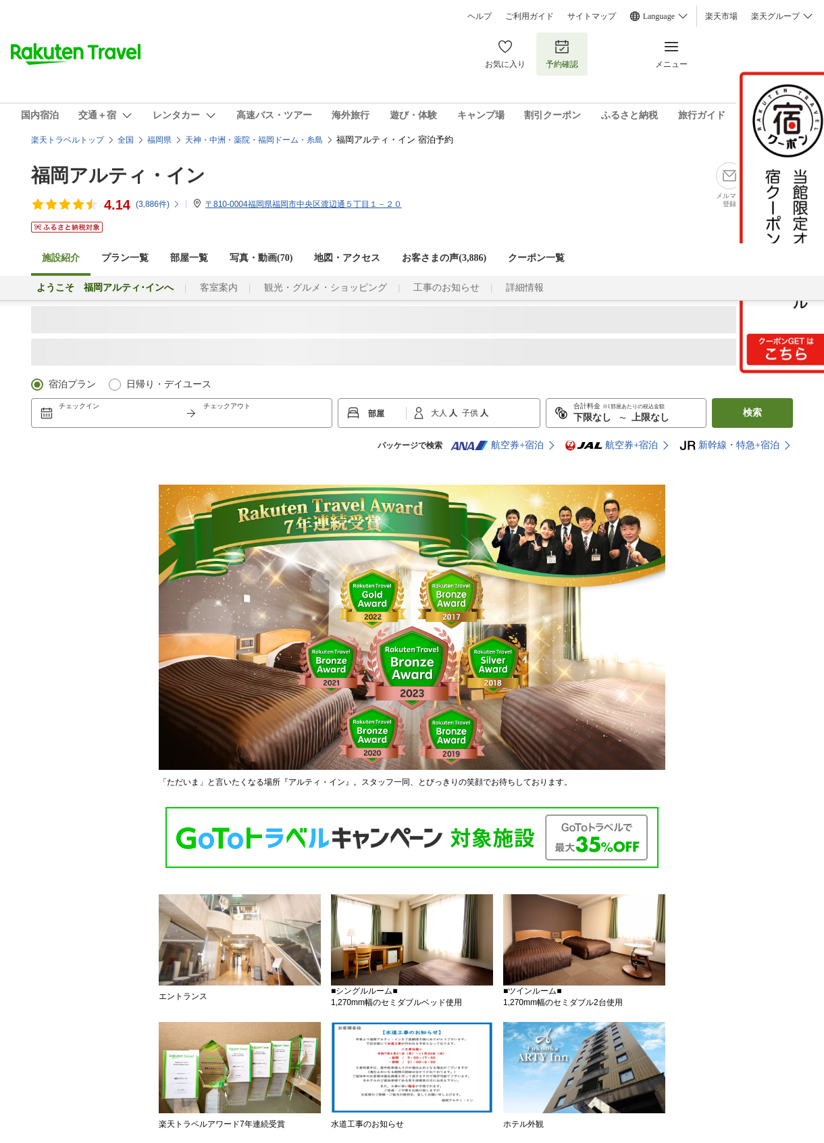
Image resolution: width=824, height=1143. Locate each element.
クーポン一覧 (536, 258)
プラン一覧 (125, 258)
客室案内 (219, 288)
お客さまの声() (444, 258)
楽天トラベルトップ (67, 140)
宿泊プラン (72, 384)
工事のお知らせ (446, 288)
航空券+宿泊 (497, 445)
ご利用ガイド (529, 16)
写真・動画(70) (261, 258)
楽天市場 (721, 16)
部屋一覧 (189, 258)
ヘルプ (479, 16)
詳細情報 (525, 288)
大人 (440, 413)
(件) (158, 204)
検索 (752, 413)
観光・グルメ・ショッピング (325, 288)
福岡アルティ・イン (118, 175)
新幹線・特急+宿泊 (729, 445)
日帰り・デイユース (168, 384)
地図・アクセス (347, 258)
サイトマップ (591, 16)
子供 (471, 413)
